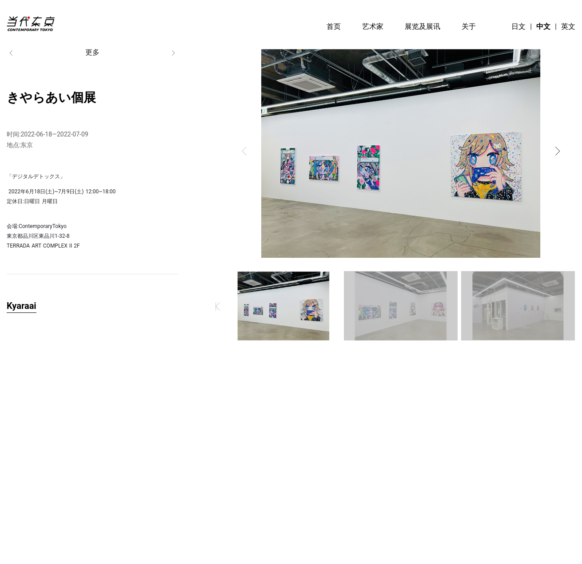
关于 (469, 26)
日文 (518, 26)
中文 (543, 26)
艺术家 (372, 26)
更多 (92, 52)
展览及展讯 (422, 26)
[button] (244, 151)
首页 (334, 26)
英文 (568, 26)
